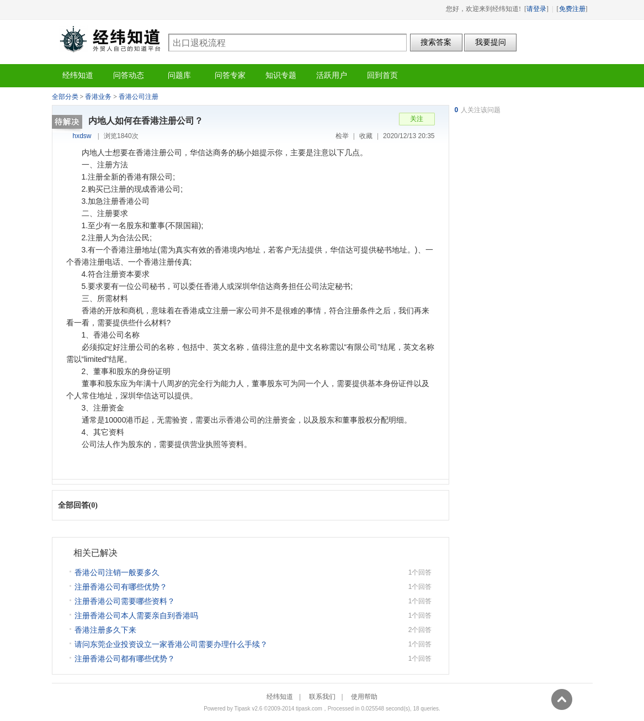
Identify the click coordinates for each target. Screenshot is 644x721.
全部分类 (65, 97)
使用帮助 (364, 697)
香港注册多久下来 (105, 629)
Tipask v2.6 (249, 709)
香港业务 (98, 97)
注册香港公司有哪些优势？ (120, 586)
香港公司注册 (138, 97)
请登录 (536, 9)
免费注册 (572, 9)
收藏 (365, 136)
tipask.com (309, 709)
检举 (342, 136)
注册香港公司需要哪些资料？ (124, 601)
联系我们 (322, 697)
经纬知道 (110, 38)
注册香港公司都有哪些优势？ (124, 658)
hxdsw (82, 136)
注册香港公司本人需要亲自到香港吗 (136, 615)
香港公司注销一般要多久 (116, 572)
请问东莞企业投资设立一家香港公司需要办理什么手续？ (171, 644)
